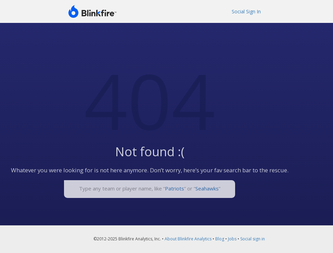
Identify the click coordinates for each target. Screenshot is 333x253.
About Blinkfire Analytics (188, 239)
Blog (219, 239)
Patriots (174, 188)
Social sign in (252, 239)
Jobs (232, 239)
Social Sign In (246, 11)
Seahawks (207, 188)
